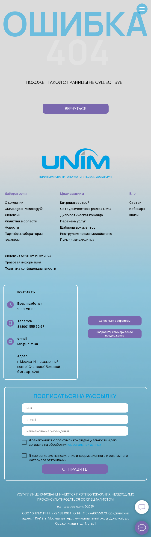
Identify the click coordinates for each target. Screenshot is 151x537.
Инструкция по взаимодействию (86, 233)
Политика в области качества (21, 221)
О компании (14, 202)
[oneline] (75, 431)
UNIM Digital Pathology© (24, 209)
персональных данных (83, 444)
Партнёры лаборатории (24, 233)
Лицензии (12, 215)
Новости (12, 227)
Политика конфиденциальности (30, 268)
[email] (75, 419)
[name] (75, 408)
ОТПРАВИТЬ (75, 469)
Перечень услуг (73, 221)
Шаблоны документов (78, 227)
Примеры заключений (77, 239)
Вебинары (137, 209)
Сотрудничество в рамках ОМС (85, 209)
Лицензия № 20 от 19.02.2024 (28, 256)
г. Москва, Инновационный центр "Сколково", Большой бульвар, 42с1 (38, 366)
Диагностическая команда (81, 215)
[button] (115, 333)
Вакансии (12, 240)
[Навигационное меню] (142, 9)
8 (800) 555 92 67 (30, 326)
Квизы (134, 215)
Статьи (135, 202)
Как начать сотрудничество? (74, 202)
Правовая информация (23, 262)
